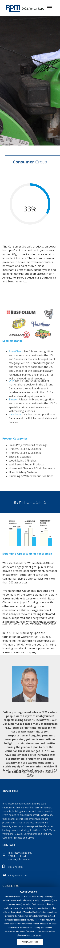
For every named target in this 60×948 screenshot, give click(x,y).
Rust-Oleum (16, 364)
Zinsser (13, 406)
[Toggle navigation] (49, 7)
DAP (11, 388)
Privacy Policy (36, 938)
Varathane (15, 419)
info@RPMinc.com (17, 876)
